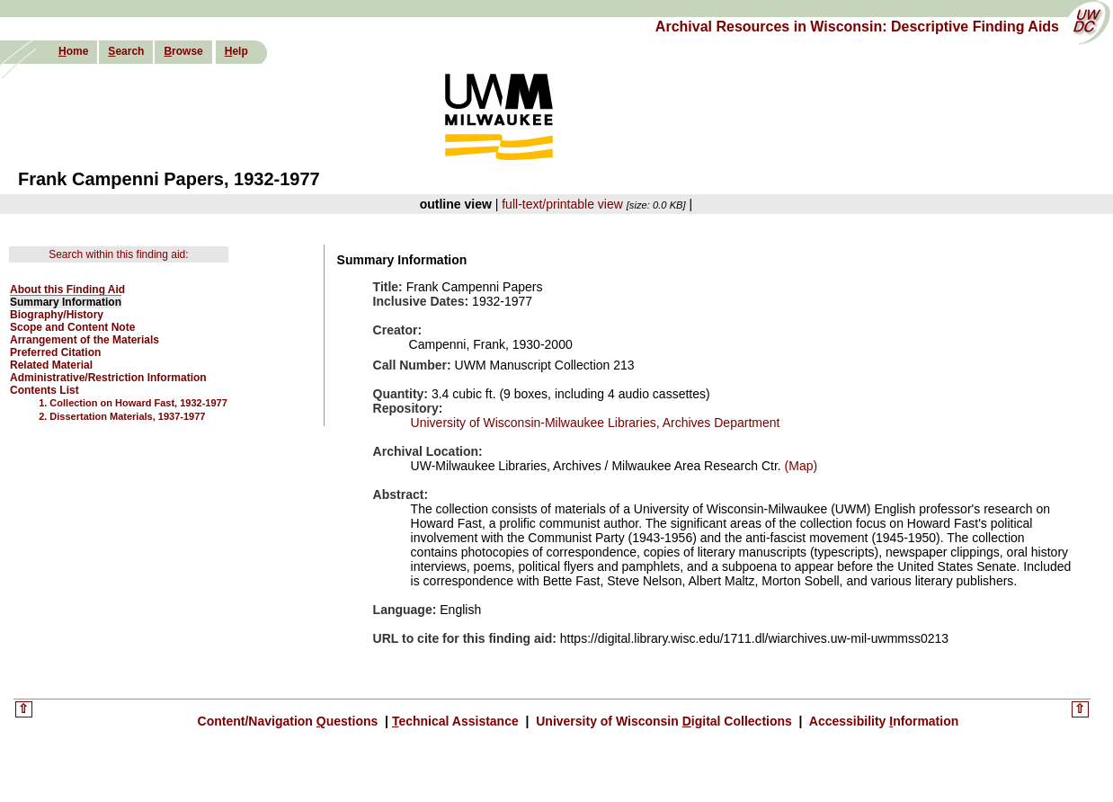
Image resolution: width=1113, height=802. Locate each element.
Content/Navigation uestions (290, 721)
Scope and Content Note (72, 327)
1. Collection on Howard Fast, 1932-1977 (133, 402)
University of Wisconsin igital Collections (663, 721)
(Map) (799, 466)
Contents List (44, 390)
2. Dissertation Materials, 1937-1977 (122, 416)
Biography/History (56, 314)
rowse (183, 51)
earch (126, 51)
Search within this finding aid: (118, 254)
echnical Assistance (457, 721)
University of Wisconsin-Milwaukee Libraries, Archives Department (595, 422)
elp (236, 51)
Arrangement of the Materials (84, 340)
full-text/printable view (562, 204)
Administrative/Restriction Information (108, 377)
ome (73, 51)
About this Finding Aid (67, 289)
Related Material (51, 365)
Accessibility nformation (882, 721)
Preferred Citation (55, 352)
